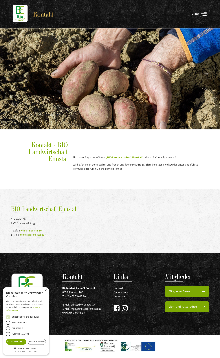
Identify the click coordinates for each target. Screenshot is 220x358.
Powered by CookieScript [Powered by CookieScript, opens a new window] (26, 352)
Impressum (120, 296)
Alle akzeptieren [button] (16, 341)
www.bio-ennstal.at (73, 313)
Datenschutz (121, 292)
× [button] (45, 290)
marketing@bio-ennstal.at (86, 309)
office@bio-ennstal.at (31, 235)
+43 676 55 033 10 (31, 231)
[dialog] (26, 321)
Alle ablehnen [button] (37, 341)
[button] (26, 348)
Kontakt (118, 288)
